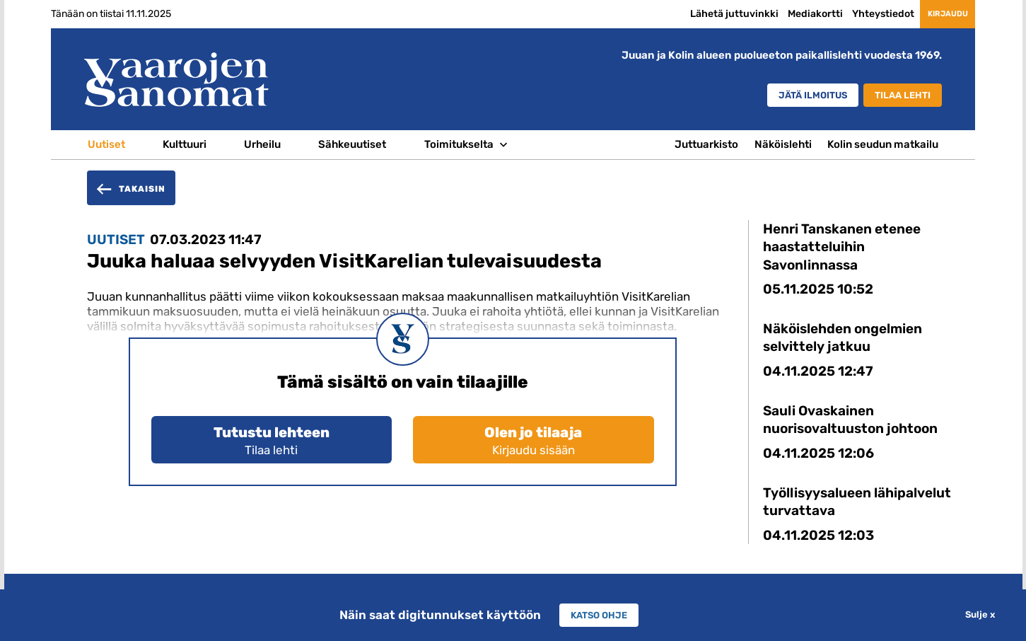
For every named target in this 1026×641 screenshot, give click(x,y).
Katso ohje (599, 614)
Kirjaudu (934, 13)
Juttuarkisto (706, 144)
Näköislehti (783, 144)
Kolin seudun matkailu (882, 144)
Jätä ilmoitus (789, 96)
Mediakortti (788, 14)
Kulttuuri (184, 144)
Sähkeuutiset (352, 144)
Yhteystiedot (856, 14)
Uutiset (106, 144)
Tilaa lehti (897, 96)
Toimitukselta (459, 144)
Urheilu (262, 144)
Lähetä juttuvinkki (707, 14)
